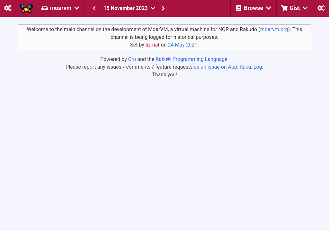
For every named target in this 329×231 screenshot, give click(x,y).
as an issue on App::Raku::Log (228, 67)
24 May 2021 (182, 45)
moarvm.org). (275, 29)
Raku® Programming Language (191, 59)
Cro (132, 59)
